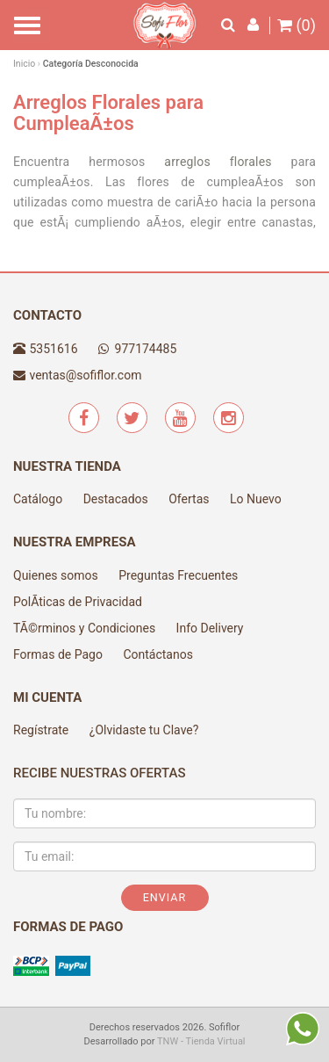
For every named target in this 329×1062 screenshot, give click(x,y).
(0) (296, 25)
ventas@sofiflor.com (85, 375)
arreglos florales (217, 162)
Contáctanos (158, 654)
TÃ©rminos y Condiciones (84, 628)
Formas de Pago (58, 654)
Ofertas (188, 499)
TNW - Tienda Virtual (201, 1041)
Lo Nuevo (256, 499)
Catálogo (37, 499)
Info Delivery (210, 628)
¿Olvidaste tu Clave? (144, 730)
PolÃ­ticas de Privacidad (77, 602)
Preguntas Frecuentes (178, 575)
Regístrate (40, 730)
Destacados (115, 499)
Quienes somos (55, 575)
